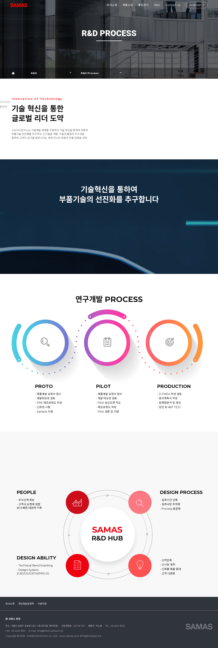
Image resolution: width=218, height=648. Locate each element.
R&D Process (90, 73)
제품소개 (127, 5)
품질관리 (143, 5)
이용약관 (42, 604)
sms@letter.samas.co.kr (50, 630)
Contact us (173, 5)
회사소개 (112, 5)
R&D (157, 5)
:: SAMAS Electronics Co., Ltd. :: (18, 5)
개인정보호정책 (26, 604)
